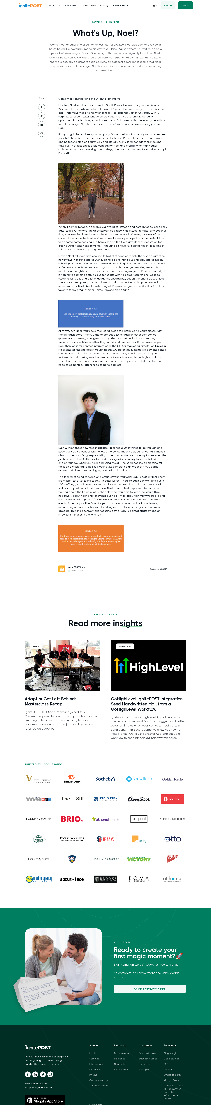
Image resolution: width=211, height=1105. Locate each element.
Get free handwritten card (150, 988)
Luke (85, 116)
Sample (168, 5)
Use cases (145, 1064)
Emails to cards (173, 1074)
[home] (31, 5)
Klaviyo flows (171, 1080)
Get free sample (99, 1080)
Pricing (104, 5)
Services (94, 1058)
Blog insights (171, 1053)
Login (154, 5)
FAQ (166, 1064)
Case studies (171, 1058)
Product (94, 1053)
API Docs (169, 1069)
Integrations (96, 1064)
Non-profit (120, 1064)
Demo (185, 5)
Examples (95, 1069)
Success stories (148, 1058)
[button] (53, 5)
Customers (89, 5)
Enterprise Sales (123, 1069)
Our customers (148, 1053)
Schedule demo (98, 1085)
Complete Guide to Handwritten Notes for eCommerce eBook (173, 1092)
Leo (66, 105)
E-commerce (121, 1053)
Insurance (120, 1058)
